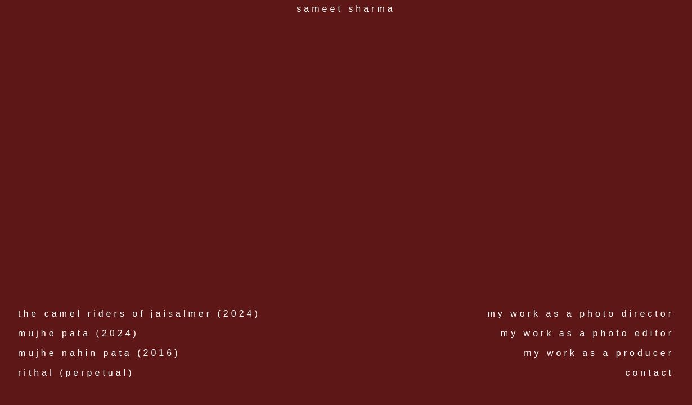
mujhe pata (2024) (78, 333)
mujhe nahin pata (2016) (99, 353)
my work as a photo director (580, 313)
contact (649, 372)
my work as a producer (599, 353)
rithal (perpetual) (76, 372)
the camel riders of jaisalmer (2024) (139, 313)
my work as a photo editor (587, 333)
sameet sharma (345, 9)
